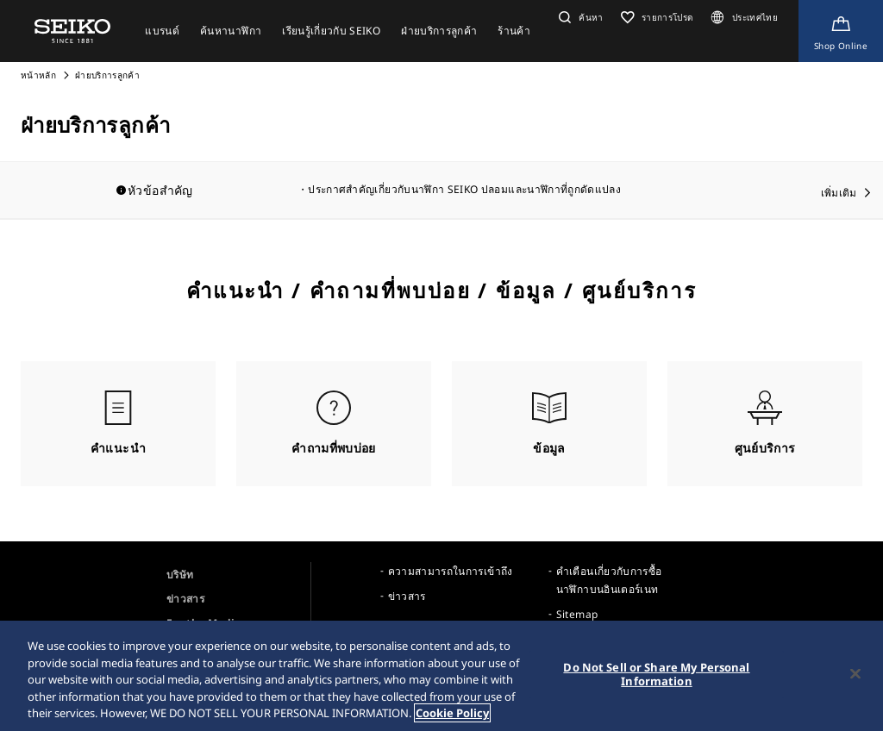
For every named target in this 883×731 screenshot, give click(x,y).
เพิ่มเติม (839, 192)
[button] (579, 17)
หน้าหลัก (40, 75)
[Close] (855, 674)
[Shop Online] (840, 31)
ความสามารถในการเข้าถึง (450, 571)
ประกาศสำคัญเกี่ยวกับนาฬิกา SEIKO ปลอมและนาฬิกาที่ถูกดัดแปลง (464, 189)
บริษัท (179, 574)
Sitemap (577, 614)
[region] (441, 676)
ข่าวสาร (185, 598)
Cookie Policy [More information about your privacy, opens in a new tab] (452, 713)
